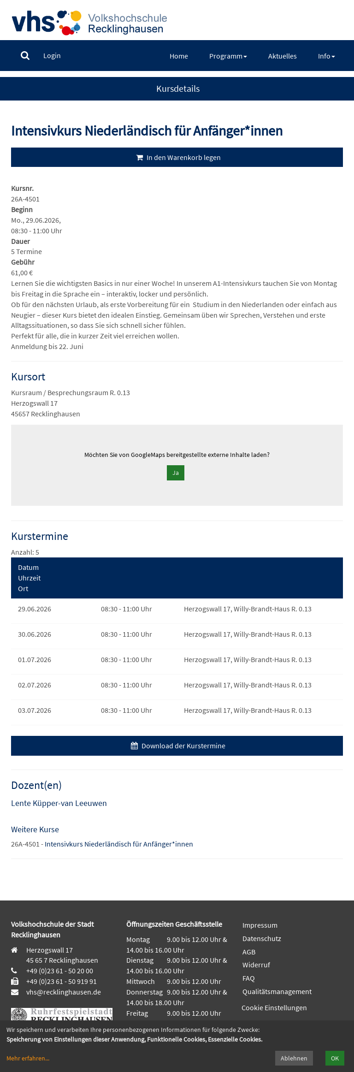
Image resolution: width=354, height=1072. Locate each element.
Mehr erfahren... (27, 1058)
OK (335, 1058)
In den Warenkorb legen (177, 157)
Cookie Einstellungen (274, 1007)
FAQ (248, 978)
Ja (175, 472)
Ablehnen (294, 1058)
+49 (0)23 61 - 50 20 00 (59, 970)
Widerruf (256, 964)
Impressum (259, 925)
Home (179, 55)
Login (52, 55)
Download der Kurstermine (177, 745)
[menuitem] (25, 55)
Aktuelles (282, 55)
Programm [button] (228, 55)
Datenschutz (261, 938)
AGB (248, 951)
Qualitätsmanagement (277, 991)
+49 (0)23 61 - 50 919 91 (61, 981)
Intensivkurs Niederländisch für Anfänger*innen (119, 843)
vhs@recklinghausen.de (63, 991)
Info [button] (326, 55)
